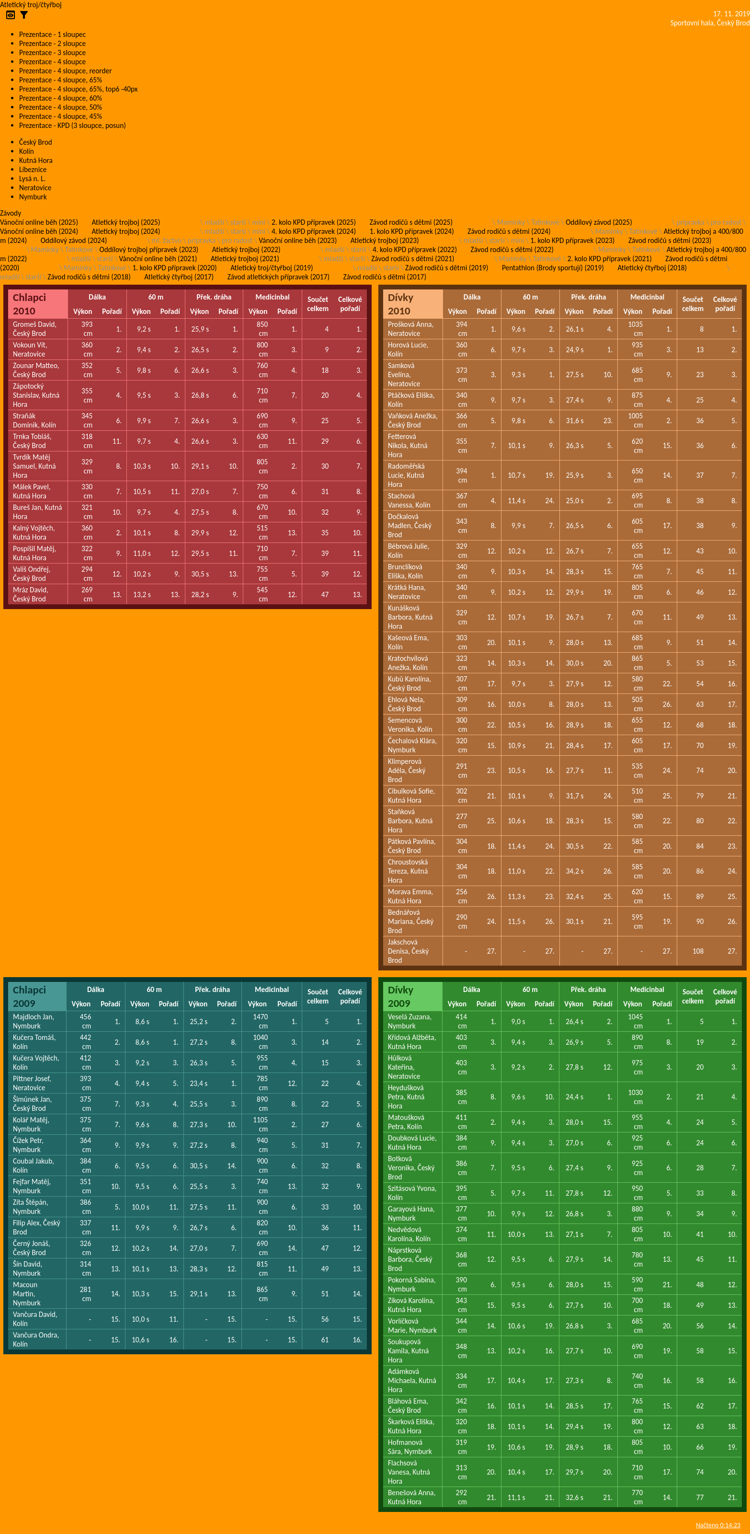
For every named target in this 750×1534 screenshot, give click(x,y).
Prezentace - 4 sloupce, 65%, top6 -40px (78, 88)
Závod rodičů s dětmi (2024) (508, 231)
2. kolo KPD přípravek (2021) (610, 258)
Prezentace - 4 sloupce (52, 61)
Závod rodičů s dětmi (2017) (384, 276)
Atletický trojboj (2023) (385, 240)
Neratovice (35, 187)
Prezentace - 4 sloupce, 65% (60, 79)
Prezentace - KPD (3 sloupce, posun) (72, 125)
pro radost (726, 222)
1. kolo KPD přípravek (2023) (572, 240)
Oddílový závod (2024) (74, 240)
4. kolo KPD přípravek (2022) (415, 249)
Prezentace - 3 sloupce (52, 52)
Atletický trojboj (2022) (246, 249)
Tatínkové (545, 222)
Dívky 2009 (400, 996)
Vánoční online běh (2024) (39, 231)
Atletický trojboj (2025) (126, 222)
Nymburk (33, 196)
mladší (214, 222)
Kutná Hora (36, 160)
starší (238, 222)
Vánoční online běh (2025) (39, 222)
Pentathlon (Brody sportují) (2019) (553, 267)
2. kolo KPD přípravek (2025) (314, 222)
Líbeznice (32, 169)
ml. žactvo (166, 240)
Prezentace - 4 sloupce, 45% (60, 116)
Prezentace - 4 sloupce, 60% (60, 98)
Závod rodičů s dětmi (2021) (412, 258)
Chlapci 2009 (29, 996)
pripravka (691, 222)
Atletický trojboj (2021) (245, 258)
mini (258, 222)
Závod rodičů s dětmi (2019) (446, 267)
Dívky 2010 (400, 303)
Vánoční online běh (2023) (298, 240)
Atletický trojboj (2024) (126, 231)
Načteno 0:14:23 (718, 1525)
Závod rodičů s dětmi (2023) (669, 240)
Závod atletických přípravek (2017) (278, 276)
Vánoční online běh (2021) (158, 258)
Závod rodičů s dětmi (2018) (88, 276)
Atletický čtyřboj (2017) (179, 276)
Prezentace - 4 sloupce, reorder (65, 70)
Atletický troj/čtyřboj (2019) (271, 267)
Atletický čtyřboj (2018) (652, 267)
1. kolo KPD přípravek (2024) (412, 231)
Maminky (511, 222)
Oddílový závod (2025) (599, 222)
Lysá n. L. (32, 178)
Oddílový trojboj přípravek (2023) (149, 249)
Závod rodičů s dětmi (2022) (512, 249)
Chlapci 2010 (29, 303)
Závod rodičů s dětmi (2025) (411, 222)
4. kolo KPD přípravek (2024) (314, 231)
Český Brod (35, 142)
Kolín (26, 151)
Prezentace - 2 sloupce (52, 43)
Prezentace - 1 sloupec (52, 34)
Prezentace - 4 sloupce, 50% (60, 107)
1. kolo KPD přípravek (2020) (175, 267)
